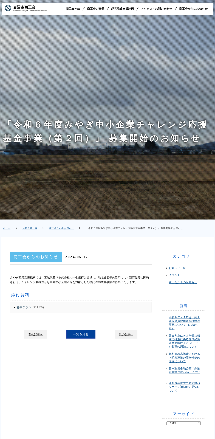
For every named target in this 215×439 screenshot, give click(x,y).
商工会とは (73, 8)
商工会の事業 (95, 8)
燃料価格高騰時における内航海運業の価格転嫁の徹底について (184, 357)
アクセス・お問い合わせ (156, 8)
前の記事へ (36, 334)
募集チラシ (24, 307)
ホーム (6, 228)
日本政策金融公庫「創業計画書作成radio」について (184, 372)
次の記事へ (126, 334)
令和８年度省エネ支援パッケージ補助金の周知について (184, 387)
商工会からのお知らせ (193, 8)
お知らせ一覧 (29, 228)
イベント (174, 275)
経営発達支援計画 (122, 8)
